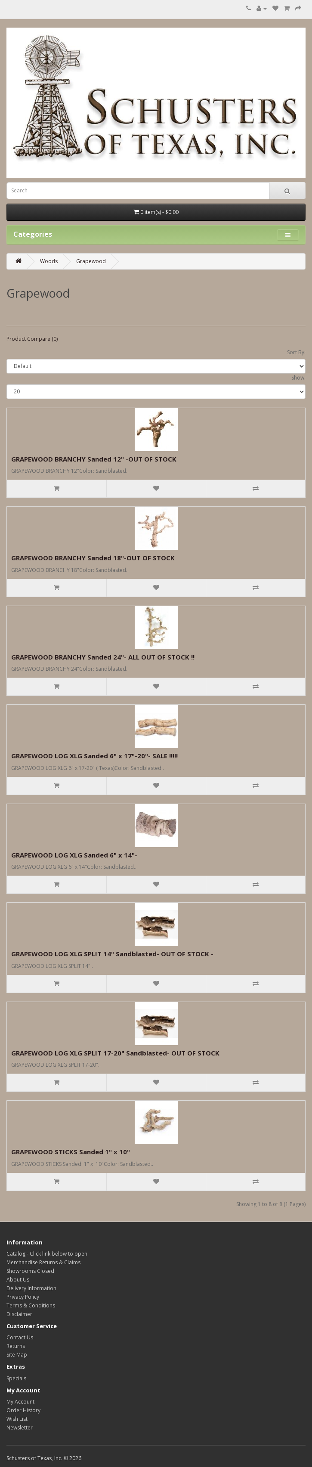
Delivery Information (31, 1288)
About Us (17, 1279)
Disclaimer (19, 1314)
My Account (20, 1401)
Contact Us (19, 1337)
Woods (49, 261)
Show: (298, 377)
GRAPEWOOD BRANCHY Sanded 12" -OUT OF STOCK (93, 459)
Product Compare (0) (32, 338)
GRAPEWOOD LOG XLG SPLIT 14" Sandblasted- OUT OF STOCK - (112, 953)
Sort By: (296, 352)
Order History (23, 1410)
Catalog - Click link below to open (46, 1253)
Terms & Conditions (30, 1305)
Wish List (17, 1419)
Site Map (16, 1354)
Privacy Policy (22, 1297)
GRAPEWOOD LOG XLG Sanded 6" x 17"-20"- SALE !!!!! (94, 755)
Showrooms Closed (30, 1271)
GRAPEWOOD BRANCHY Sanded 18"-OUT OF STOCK (93, 557)
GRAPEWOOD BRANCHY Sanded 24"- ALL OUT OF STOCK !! (103, 657)
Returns (15, 1346)
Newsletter (19, 1427)
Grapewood (91, 261)
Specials (16, 1378)
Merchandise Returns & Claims (43, 1262)
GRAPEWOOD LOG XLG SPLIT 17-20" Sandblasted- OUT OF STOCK (115, 1053)
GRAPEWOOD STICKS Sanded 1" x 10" (70, 1151)
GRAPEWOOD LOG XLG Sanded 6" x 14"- (74, 855)
